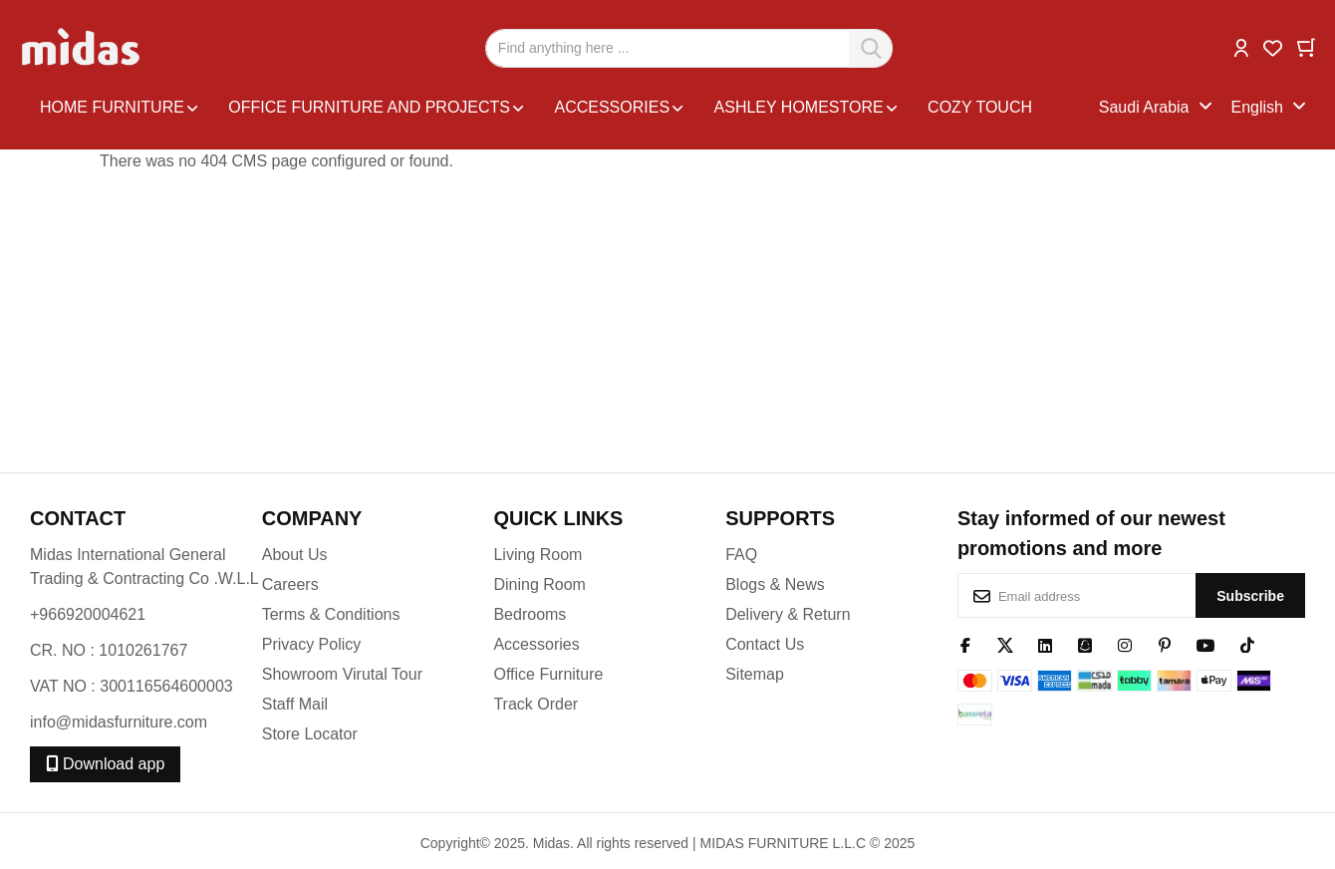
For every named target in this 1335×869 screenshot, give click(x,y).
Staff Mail (295, 704)
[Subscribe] (1250, 595)
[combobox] (689, 48)
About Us (295, 554)
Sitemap (754, 674)
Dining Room (539, 584)
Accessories (536, 644)
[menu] (564, 108)
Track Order (535, 704)
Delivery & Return (787, 614)
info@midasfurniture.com (118, 722)
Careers (290, 584)
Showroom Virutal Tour (342, 674)
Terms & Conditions (331, 614)
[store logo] (82, 48)
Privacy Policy (312, 644)
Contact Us (764, 644)
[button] (1241, 46)
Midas (551, 843)
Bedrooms (529, 614)
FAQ (741, 554)
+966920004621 (87, 614)
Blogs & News (775, 584)
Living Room (537, 554)
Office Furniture (548, 674)
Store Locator (310, 733)
